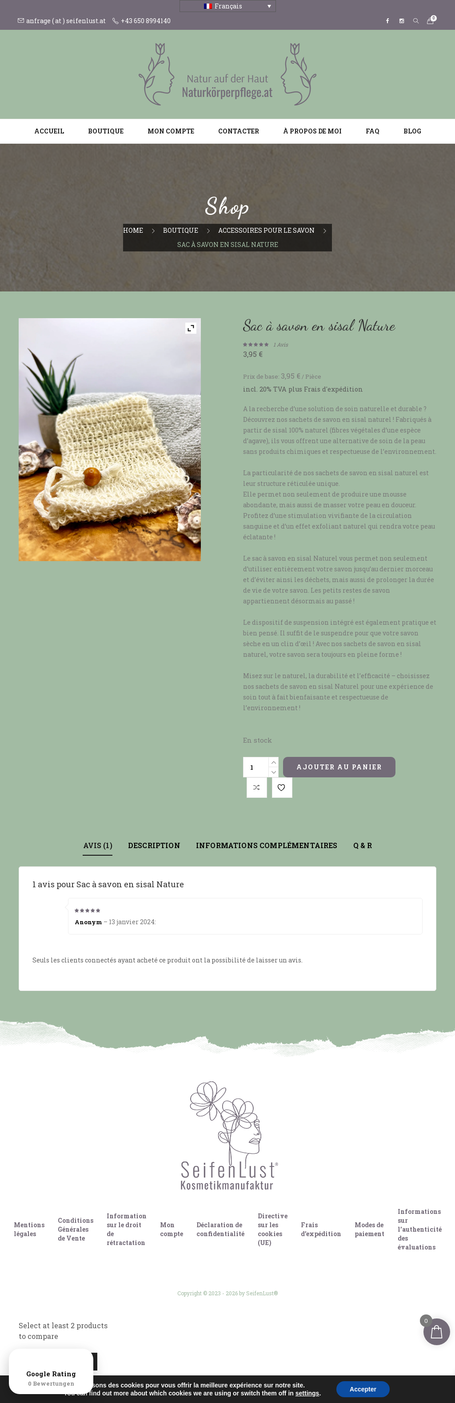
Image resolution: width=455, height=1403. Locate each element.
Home (133, 230)
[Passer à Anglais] (219, 1380)
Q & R (362, 845)
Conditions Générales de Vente (75, 1229)
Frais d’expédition (321, 1229)
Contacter (238, 131)
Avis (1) (97, 845)
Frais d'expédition (333, 389)
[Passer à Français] (252, 1380)
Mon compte (171, 131)
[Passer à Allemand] (202, 1380)
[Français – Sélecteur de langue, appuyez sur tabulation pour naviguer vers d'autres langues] (228, 6)
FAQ (372, 131)
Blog (412, 131)
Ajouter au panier (339, 767)
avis (280, 344)
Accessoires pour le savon (266, 230)
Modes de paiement (369, 1229)
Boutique (106, 131)
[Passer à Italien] (236, 1380)
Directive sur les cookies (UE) (272, 1229)
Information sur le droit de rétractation (127, 1229)
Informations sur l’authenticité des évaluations (420, 1229)
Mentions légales (29, 1229)
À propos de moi (312, 131)
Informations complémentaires (267, 845)
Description (154, 845)
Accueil (49, 131)
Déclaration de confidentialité (220, 1229)
